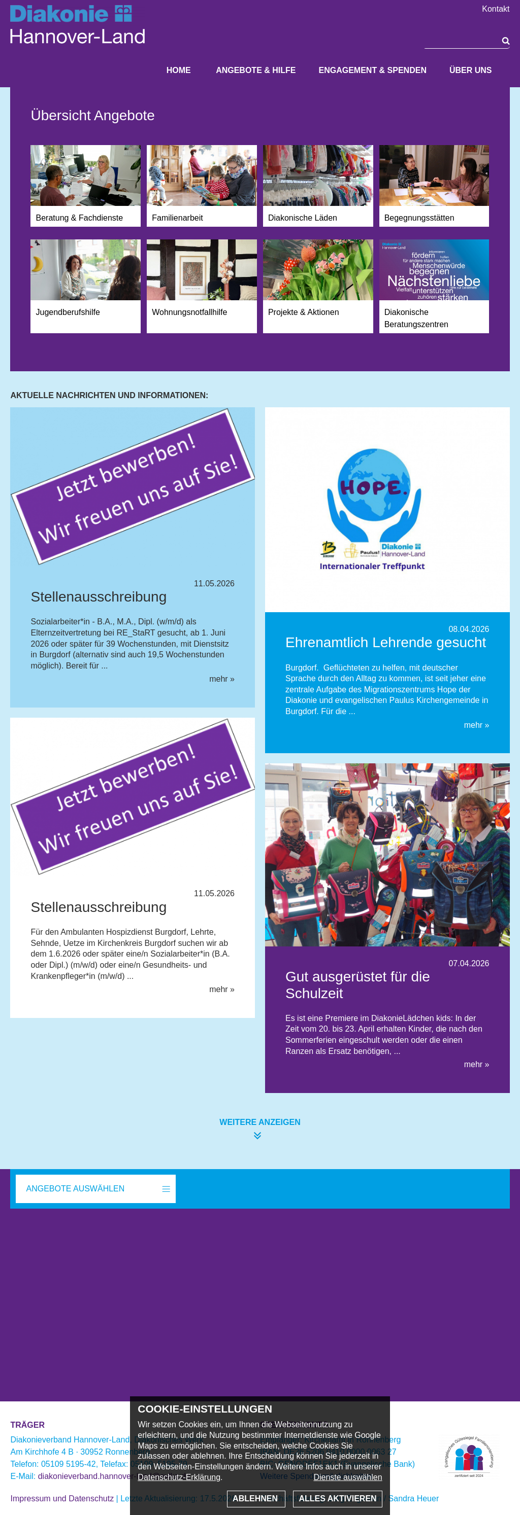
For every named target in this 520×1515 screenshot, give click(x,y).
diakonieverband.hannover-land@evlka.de (114, 1476)
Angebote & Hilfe (256, 70)
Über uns (470, 70)
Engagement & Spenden (372, 70)
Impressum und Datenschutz (62, 1498)
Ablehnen (256, 1498)
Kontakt (495, 9)
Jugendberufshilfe (68, 312)
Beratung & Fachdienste (79, 218)
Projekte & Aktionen (303, 312)
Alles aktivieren (337, 1498)
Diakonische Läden (302, 218)
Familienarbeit (177, 218)
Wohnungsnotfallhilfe (189, 312)
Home (179, 70)
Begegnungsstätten (419, 218)
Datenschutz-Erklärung (179, 1477)
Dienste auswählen (347, 1477)
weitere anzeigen (259, 1122)
